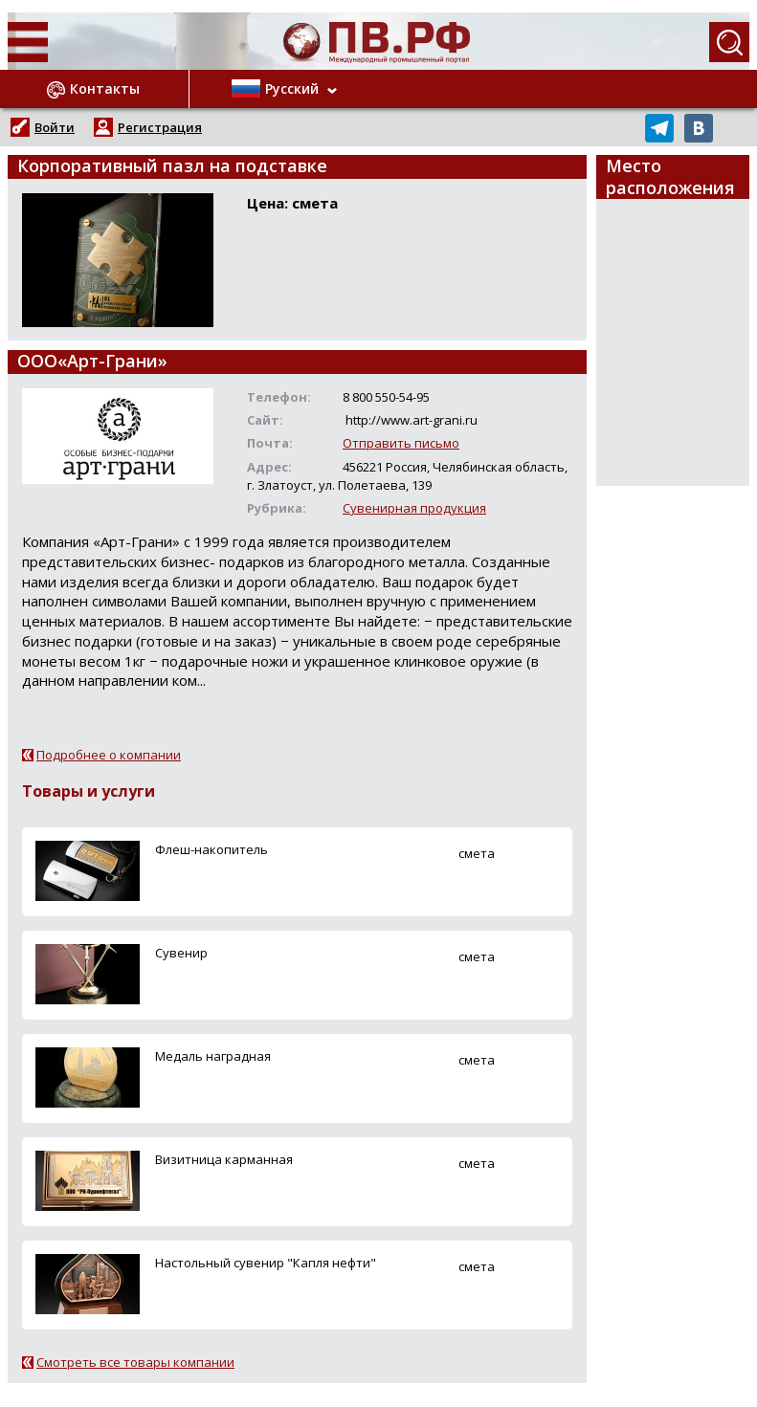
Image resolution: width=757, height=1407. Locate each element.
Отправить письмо (401, 442)
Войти (54, 127)
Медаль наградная (213, 1056)
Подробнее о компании (108, 754)
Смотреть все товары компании (135, 1362)
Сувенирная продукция (414, 508)
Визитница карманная (224, 1159)
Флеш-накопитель (211, 849)
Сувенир (181, 952)
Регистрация (160, 127)
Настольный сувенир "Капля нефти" (265, 1262)
